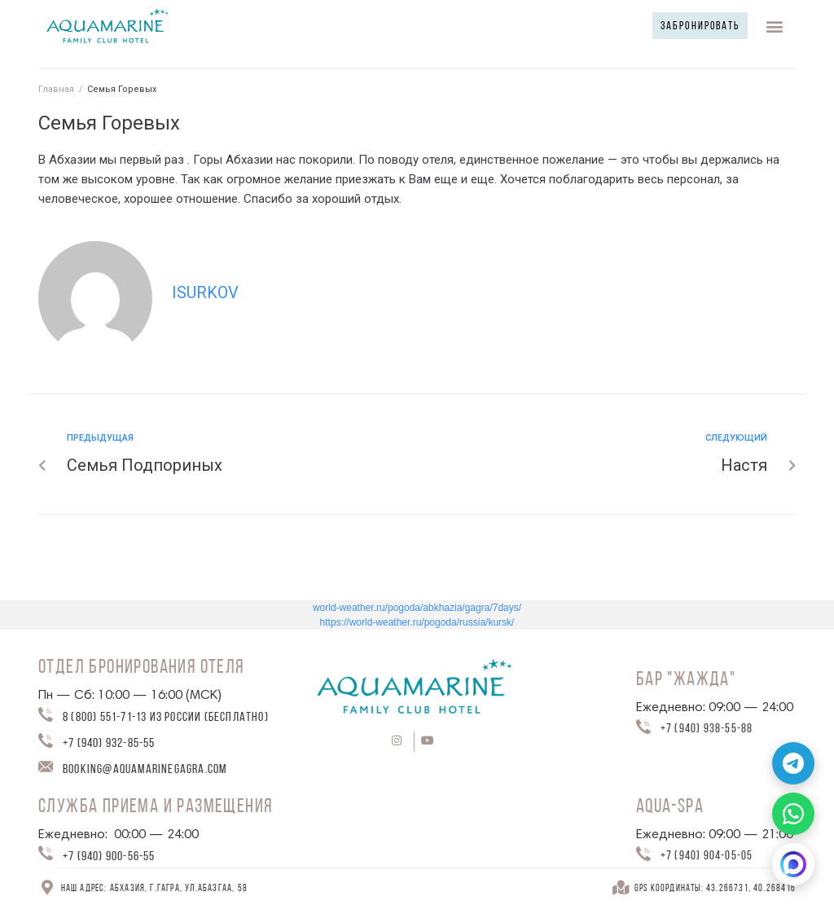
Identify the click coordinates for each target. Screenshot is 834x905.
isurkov (205, 292)
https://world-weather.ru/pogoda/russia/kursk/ (417, 622)
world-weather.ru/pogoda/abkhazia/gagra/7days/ (417, 607)
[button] (694, 25)
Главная (56, 89)
